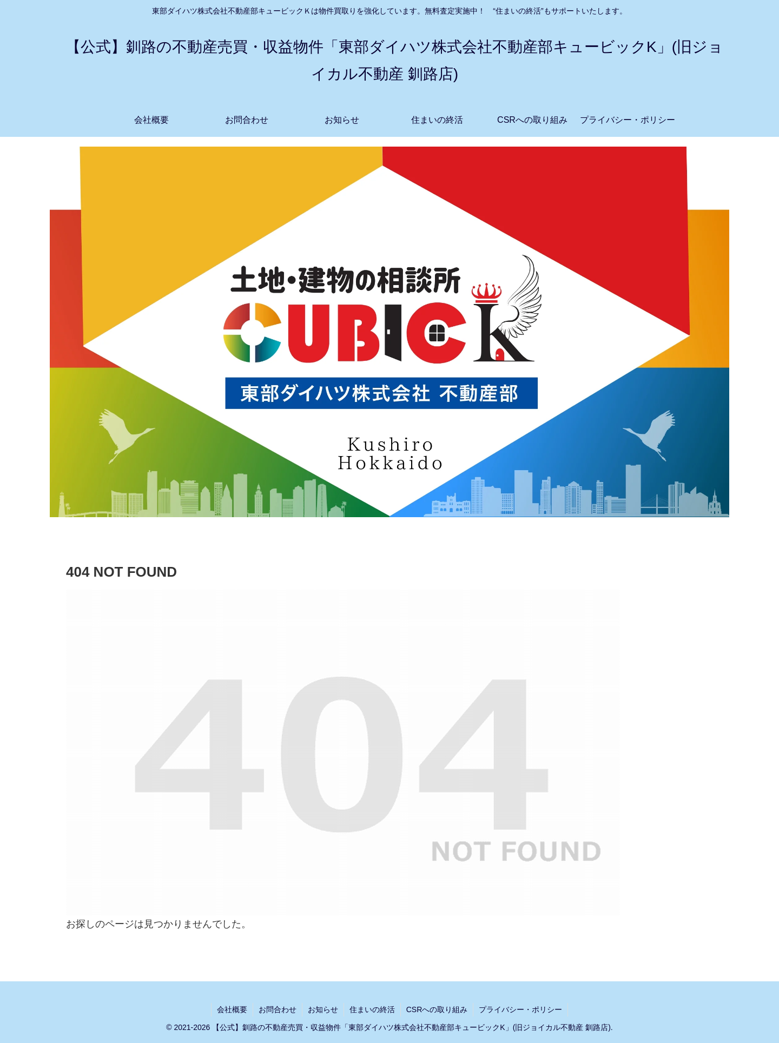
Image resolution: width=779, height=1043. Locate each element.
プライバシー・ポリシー (520, 1009)
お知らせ (323, 1009)
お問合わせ (277, 1009)
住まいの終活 (372, 1009)
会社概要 (232, 1009)
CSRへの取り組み (437, 1009)
